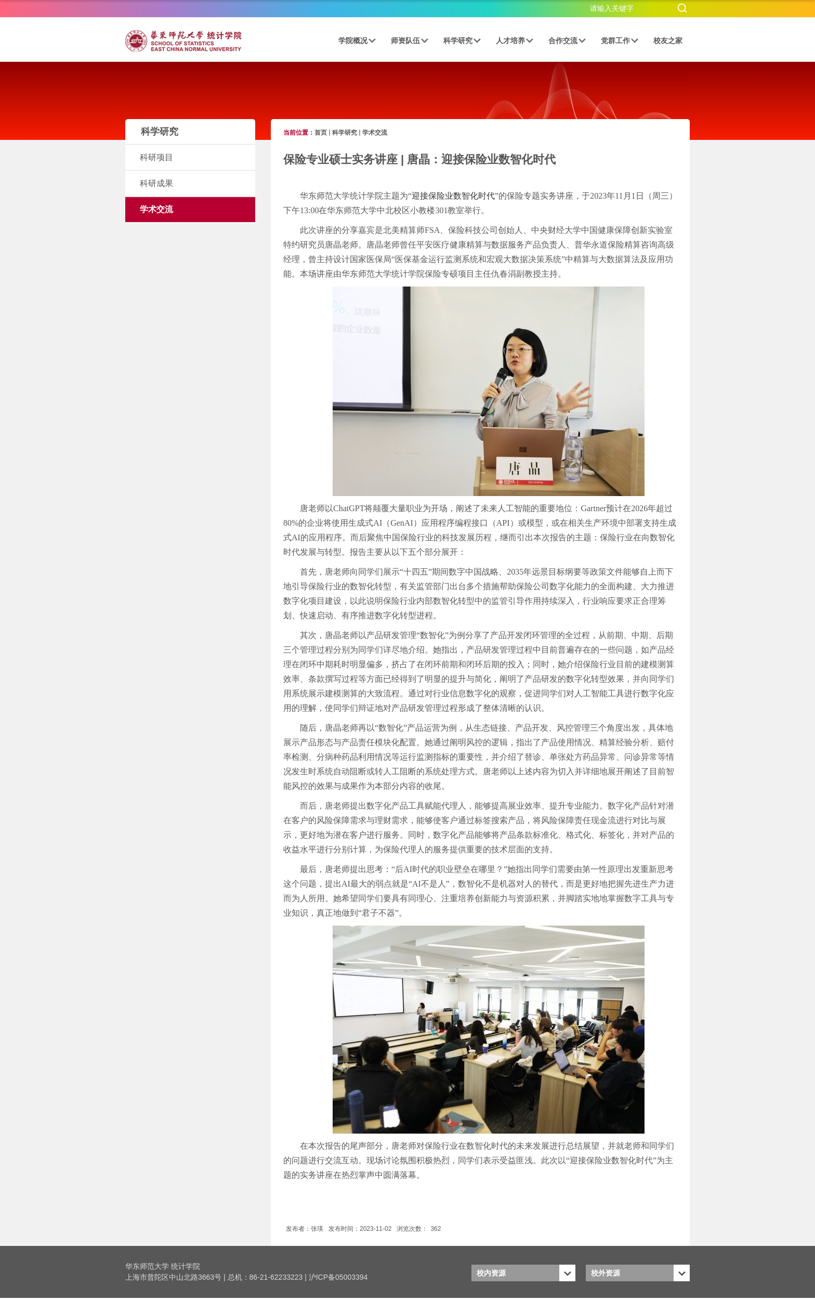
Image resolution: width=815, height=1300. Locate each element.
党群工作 (620, 40)
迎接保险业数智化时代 (453, 195)
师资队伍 (410, 40)
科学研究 (462, 40)
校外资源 (605, 1273)
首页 (320, 132)
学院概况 (357, 40)
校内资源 (491, 1273)
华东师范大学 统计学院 (162, 1266)
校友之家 (667, 40)
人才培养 (515, 40)
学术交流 (374, 132)
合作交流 (567, 40)
